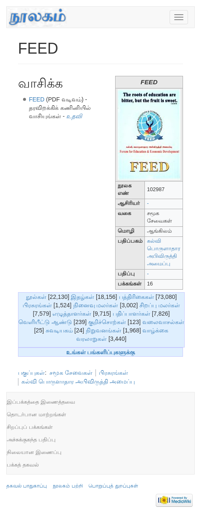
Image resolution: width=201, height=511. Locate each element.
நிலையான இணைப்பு (34, 452)
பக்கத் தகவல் (23, 465)
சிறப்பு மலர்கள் (159, 305)
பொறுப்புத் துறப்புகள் (113, 486)
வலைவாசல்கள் (163, 322)
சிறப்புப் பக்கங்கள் (30, 427)
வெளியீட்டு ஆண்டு (45, 322)
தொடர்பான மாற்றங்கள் (36, 414)
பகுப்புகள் (31, 372)
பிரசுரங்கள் (37, 305)
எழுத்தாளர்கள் (71, 313)
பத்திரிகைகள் (136, 296)
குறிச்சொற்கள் (107, 322)
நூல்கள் (36, 296)
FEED (36, 99)
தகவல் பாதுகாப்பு (26, 486)
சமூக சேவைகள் (71, 372)
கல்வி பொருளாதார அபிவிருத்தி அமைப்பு (78, 381)
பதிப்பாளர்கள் (131, 313)
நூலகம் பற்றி (67, 486)
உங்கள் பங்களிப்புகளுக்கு (100, 352)
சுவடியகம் (59, 330)
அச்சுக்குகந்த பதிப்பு (31, 439)
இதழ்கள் (82, 296)
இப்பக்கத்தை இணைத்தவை (41, 402)
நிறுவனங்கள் (103, 330)
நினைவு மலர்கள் (96, 305)
